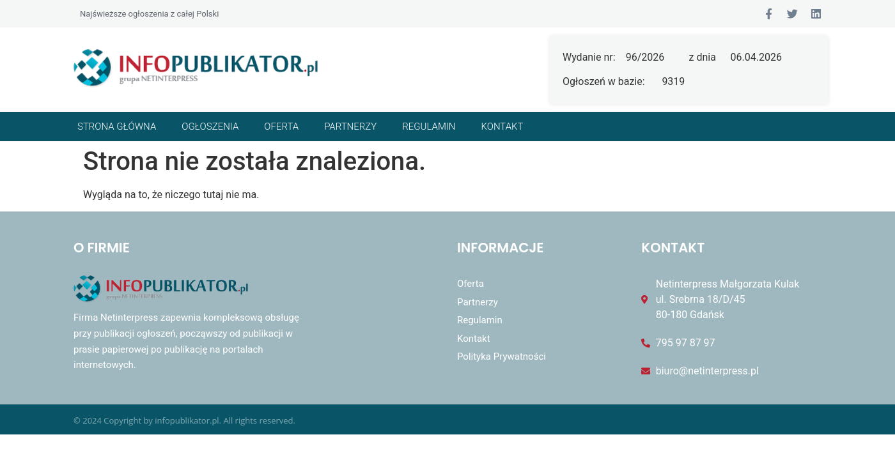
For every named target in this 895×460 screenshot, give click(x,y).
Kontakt (502, 126)
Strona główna (116, 126)
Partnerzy (350, 126)
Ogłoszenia (210, 126)
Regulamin (428, 126)
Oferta (281, 126)
